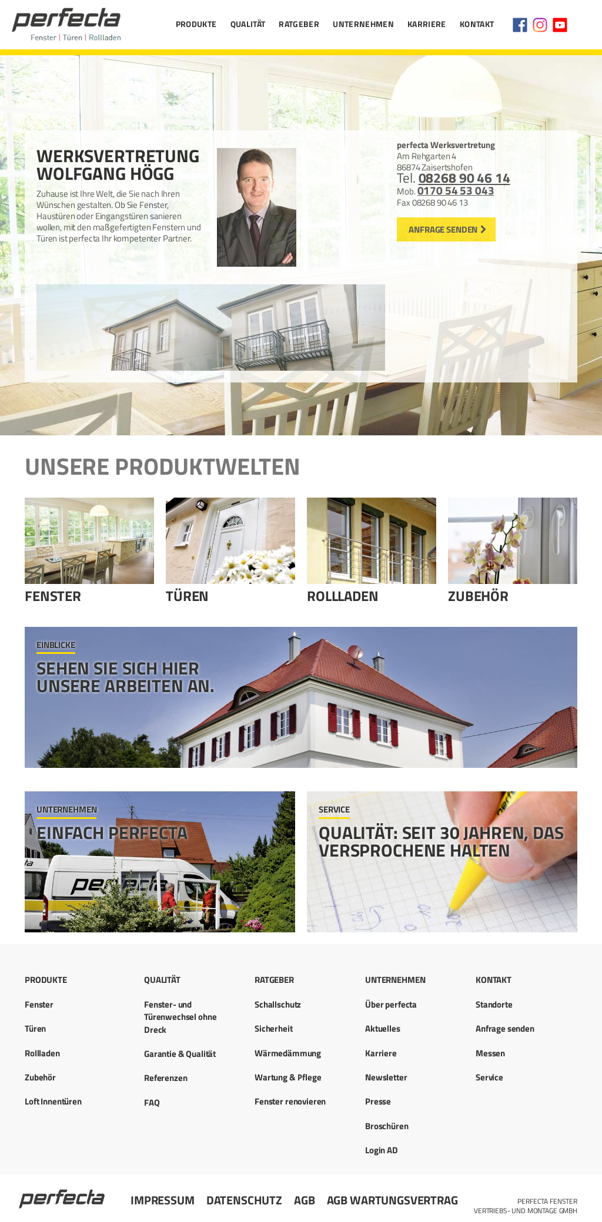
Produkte (196, 24)
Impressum (163, 1200)
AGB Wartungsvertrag (392, 1200)
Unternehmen (363, 24)
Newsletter (386, 1077)
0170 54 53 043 (455, 190)
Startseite (63, 1194)
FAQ (152, 1102)
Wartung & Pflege (288, 1077)
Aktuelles (382, 1028)
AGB (304, 1200)
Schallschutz (278, 1004)
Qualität (248, 24)
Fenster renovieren (290, 1101)
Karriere (426, 24)
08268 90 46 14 (464, 178)
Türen (187, 595)
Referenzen (166, 1078)
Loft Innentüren (53, 1101)
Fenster (53, 595)
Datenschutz (244, 1200)
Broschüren (387, 1126)
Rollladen (343, 595)
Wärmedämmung (288, 1053)
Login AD (381, 1150)
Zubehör (478, 595)
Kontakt (477, 24)
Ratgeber (299, 24)
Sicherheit (274, 1028)
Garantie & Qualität (180, 1053)
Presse (378, 1101)
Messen (490, 1053)
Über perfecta (391, 1004)
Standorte (494, 1004)
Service (489, 1077)
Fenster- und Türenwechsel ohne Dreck (180, 1017)
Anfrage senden (443, 229)
